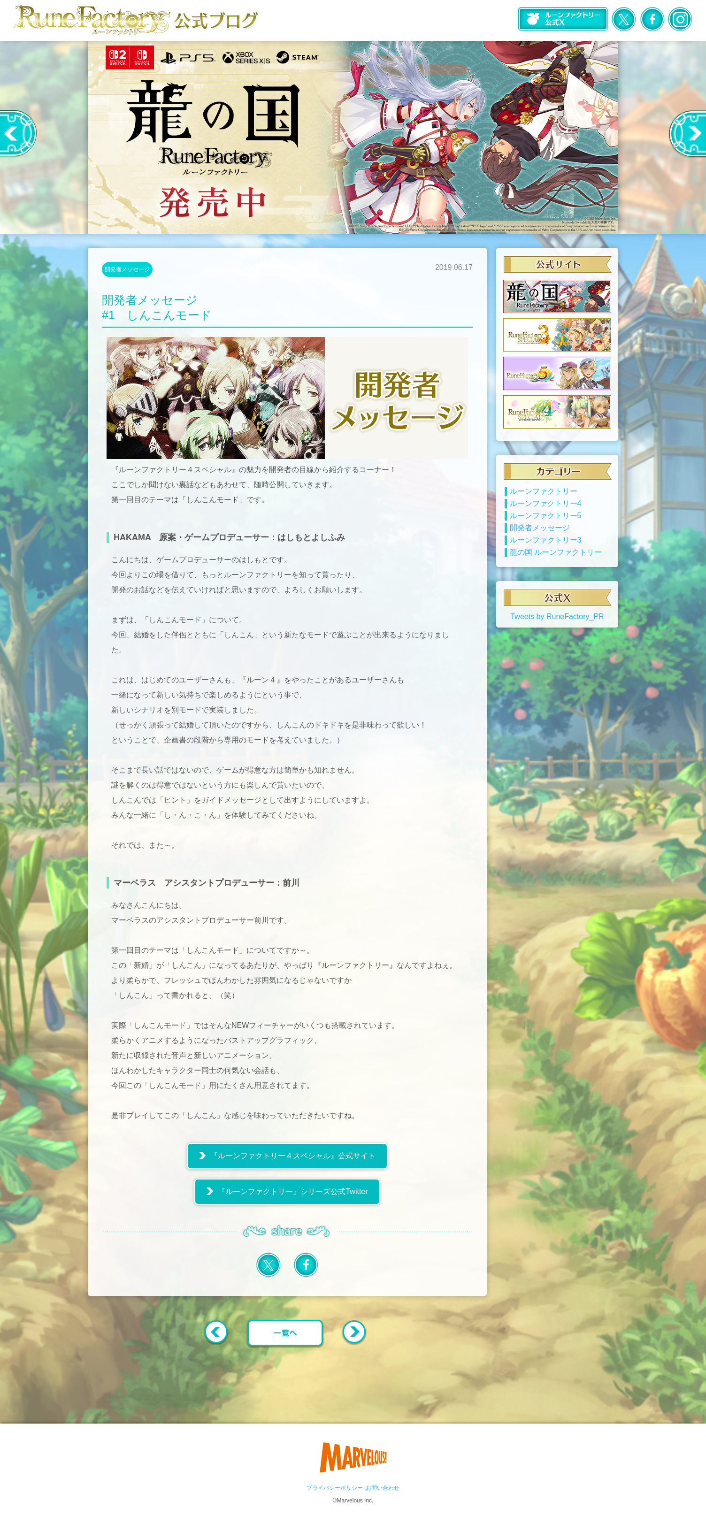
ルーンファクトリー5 (546, 516)
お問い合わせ (382, 1488)
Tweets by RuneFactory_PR (557, 616)
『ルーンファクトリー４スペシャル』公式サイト (293, 1156)
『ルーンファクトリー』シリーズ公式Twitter (293, 1191)
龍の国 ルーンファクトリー (556, 552)
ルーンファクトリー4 (546, 503)
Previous (18, 133)
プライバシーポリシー (335, 1488)
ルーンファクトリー (543, 491)
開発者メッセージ (127, 269)
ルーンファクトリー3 (546, 540)
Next (687, 133)
